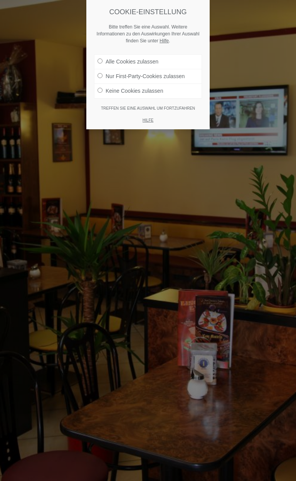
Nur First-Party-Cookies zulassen (141, 76)
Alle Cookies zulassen (128, 61)
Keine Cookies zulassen (130, 91)
